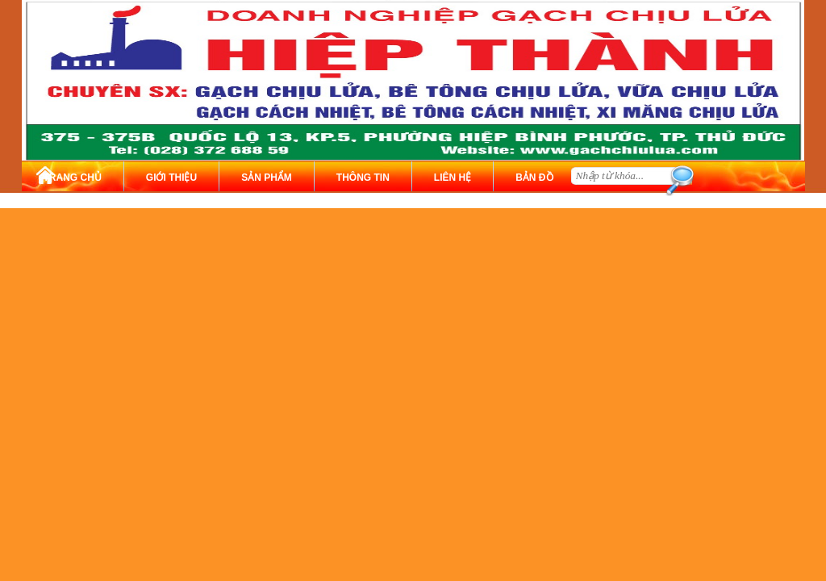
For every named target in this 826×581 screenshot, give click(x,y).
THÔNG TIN (363, 177)
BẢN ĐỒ (534, 177)
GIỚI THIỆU (171, 177)
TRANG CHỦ (73, 177)
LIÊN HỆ (452, 177)
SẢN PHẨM (266, 177)
